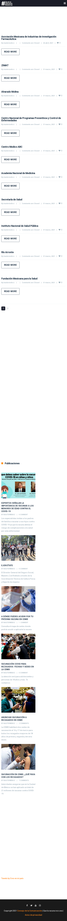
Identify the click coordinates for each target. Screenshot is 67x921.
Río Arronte (7, 252)
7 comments (24, 780)
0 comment (23, 515)
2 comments (24, 723)
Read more (10, 51)
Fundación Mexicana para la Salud (19, 278)
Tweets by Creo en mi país (12, 878)
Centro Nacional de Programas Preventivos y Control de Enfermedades (31, 119)
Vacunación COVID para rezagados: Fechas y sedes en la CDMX (17, 667)
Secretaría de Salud (11, 199)
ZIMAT (5, 65)
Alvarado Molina (9, 91)
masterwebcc (9, 43)
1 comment (23, 622)
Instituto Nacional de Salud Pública (19, 226)
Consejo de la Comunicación (29, 911)
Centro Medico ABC (11, 146)
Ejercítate (7, 565)
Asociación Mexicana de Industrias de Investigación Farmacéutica (28, 37)
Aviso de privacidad (33, 915)
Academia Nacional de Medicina (18, 173)
